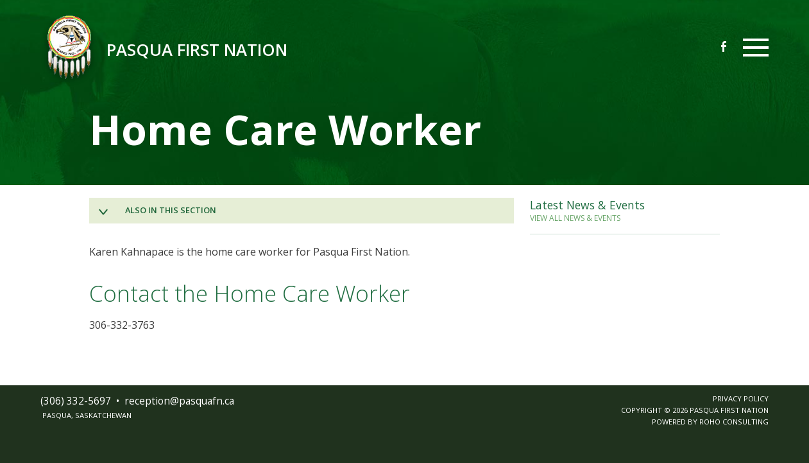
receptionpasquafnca (179, 401)
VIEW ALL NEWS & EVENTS (575, 218)
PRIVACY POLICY (741, 398)
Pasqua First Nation (196, 50)
